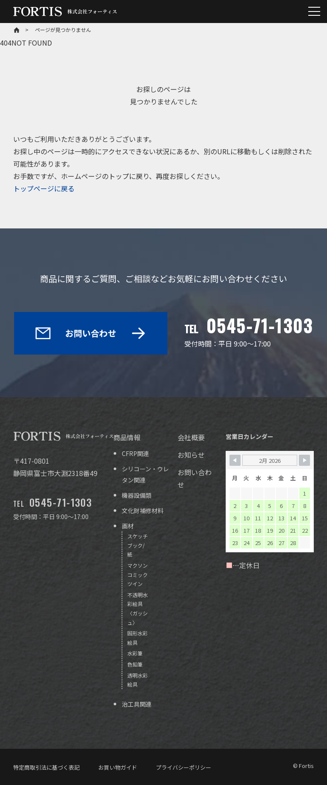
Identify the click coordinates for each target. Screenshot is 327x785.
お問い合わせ (90, 333)
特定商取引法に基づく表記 (46, 767)
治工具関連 (137, 704)
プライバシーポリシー (183, 767)
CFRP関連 (135, 453)
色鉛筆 (135, 664)
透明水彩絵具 (137, 680)
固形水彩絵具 (137, 637)
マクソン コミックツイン (137, 574)
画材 (128, 526)
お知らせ (191, 455)
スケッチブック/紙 (137, 545)
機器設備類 (137, 495)
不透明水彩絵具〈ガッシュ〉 (137, 608)
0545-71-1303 (260, 325)
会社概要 (191, 437)
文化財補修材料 (143, 510)
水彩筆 (135, 653)
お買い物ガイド (117, 767)
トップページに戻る (44, 188)
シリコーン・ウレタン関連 (145, 474)
